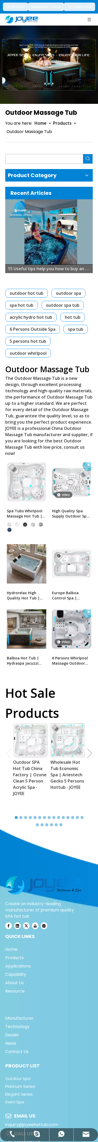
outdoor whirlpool (28, 353)
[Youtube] (35, 925)
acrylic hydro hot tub (31, 317)
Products (14, 958)
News (10, 1043)
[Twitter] (26, 925)
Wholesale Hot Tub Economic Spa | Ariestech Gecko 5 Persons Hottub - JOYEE (67, 774)
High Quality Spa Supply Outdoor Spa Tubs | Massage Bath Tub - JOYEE (70, 513)
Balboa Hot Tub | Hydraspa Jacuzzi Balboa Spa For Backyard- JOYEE (23, 661)
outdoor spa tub (62, 305)
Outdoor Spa (17, 1078)
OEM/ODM (15, 6)
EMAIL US (24, 1116)
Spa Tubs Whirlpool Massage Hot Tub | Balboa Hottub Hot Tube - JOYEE (24, 513)
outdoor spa (68, 293)
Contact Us (16, 1052)
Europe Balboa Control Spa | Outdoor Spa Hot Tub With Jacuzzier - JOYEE (70, 595)
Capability (15, 974)
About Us (14, 983)
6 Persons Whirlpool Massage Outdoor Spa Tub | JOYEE (70, 661)
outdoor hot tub (26, 293)
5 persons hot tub (28, 341)
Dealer (12, 1035)
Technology (17, 1027)
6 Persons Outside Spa (32, 329)
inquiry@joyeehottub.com (31, 1125)
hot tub (72, 317)
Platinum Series (20, 1086)
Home (11, 949)
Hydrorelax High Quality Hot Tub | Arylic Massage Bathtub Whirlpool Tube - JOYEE (24, 595)
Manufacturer (19, 1018)
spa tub (75, 329)
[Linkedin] (17, 925)
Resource (15, 991)
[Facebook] (8, 925)
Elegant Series (19, 1094)
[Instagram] (44, 925)
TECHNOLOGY (79, 6)
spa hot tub (21, 305)
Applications (18, 966)
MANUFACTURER (46, 6)
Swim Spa (14, 1102)
